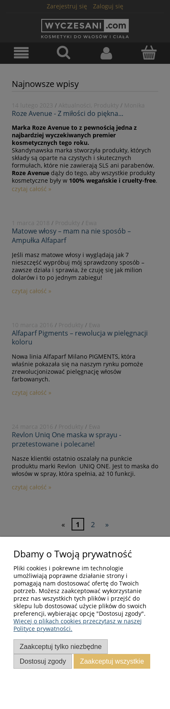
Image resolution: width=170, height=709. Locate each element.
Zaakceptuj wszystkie (112, 661)
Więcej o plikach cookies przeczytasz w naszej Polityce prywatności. (77, 625)
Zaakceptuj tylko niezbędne (61, 646)
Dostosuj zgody (43, 661)
